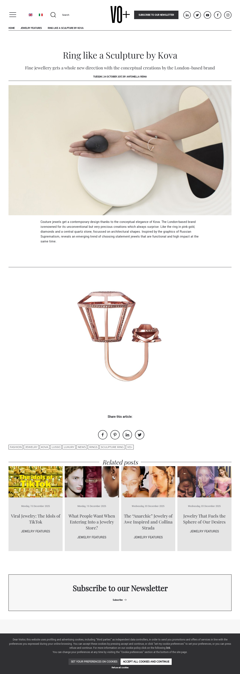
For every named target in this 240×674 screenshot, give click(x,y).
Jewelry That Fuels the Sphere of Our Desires (204, 519)
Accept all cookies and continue (146, 662)
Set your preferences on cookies (94, 662)
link (168, 648)
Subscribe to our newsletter (156, 15)
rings (93, 447)
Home (11, 28)
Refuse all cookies (120, 667)
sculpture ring (112, 447)
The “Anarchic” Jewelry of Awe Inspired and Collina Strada (148, 521)
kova (44, 447)
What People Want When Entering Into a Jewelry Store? (92, 521)
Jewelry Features (31, 28)
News (82, 447)
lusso (56, 447)
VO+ (129, 447)
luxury (69, 447)
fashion (16, 447)
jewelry (31, 447)
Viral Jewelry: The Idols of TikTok (35, 519)
